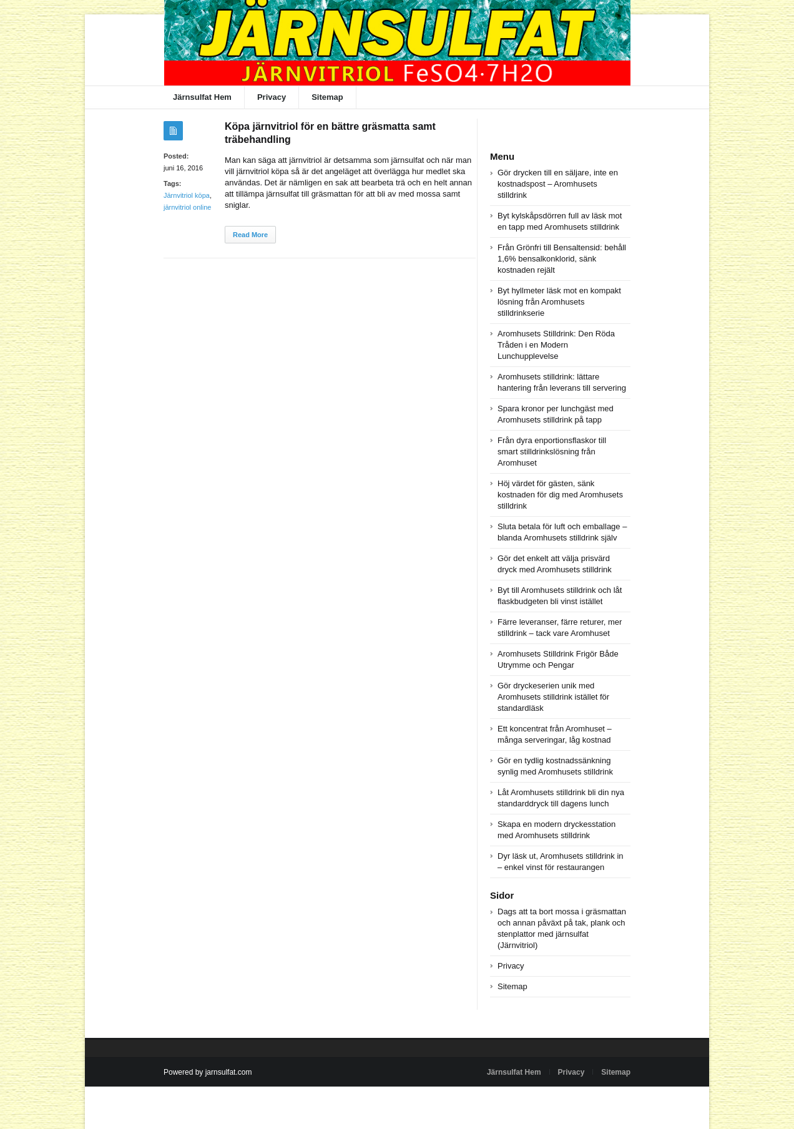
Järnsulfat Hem (202, 97)
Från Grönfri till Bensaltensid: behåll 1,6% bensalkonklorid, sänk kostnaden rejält (561, 259)
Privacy (271, 97)
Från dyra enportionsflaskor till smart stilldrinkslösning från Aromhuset (551, 451)
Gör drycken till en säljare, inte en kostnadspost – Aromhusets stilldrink (557, 184)
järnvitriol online (187, 207)
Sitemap (327, 97)
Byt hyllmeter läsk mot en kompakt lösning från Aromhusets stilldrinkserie (559, 302)
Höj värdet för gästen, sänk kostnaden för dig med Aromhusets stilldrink (560, 495)
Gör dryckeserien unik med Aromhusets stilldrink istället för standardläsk (553, 697)
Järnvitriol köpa (187, 195)
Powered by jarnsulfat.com (208, 1072)
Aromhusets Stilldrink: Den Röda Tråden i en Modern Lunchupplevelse (556, 345)
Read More (250, 234)
